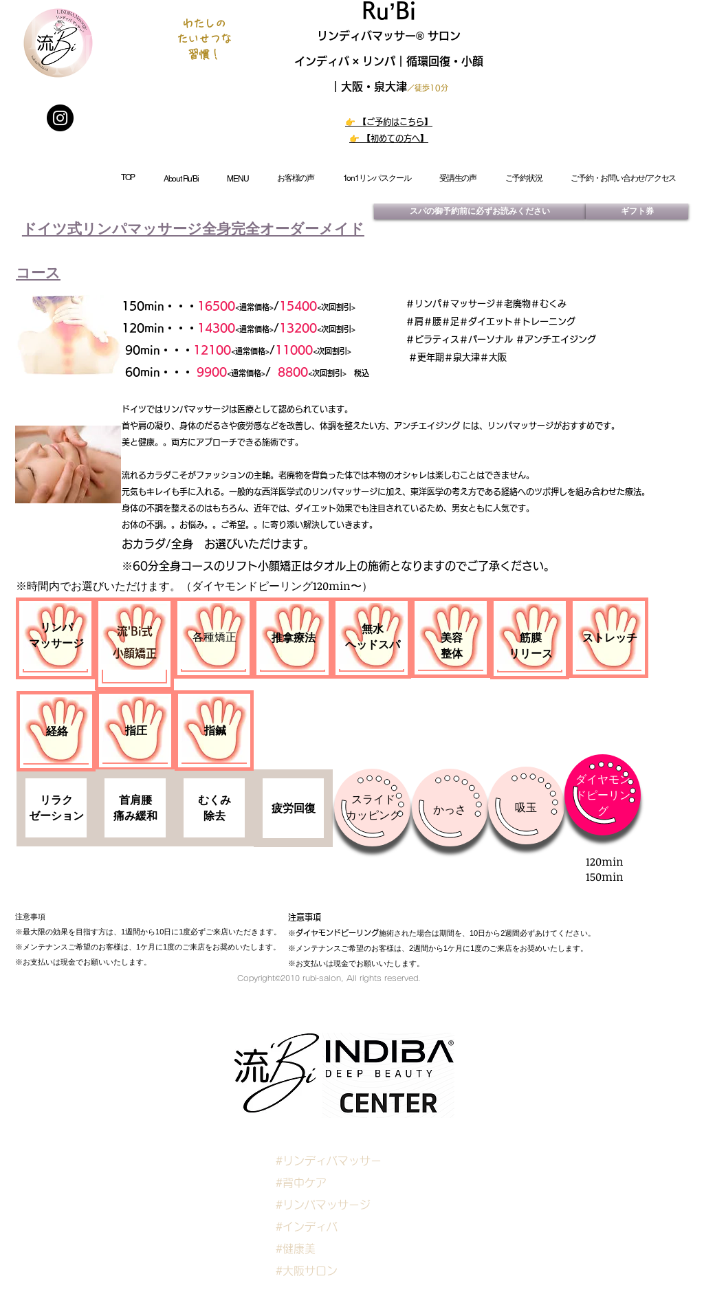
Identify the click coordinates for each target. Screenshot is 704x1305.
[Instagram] (60, 118)
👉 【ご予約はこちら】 (388, 122)
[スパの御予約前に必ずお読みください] (480, 211)
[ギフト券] (637, 211)
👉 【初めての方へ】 (388, 138)
